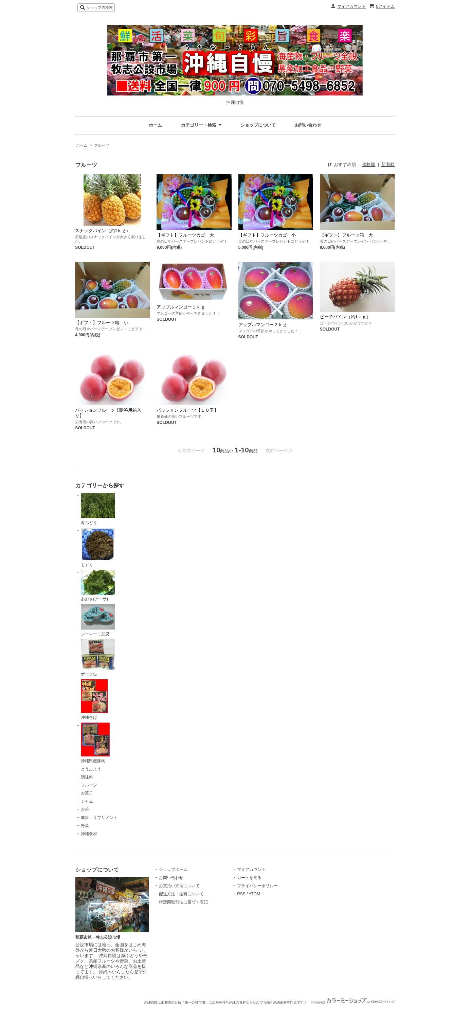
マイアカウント (351, 6)
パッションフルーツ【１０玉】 (187, 410)
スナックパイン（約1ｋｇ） (102, 230)
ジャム (87, 801)
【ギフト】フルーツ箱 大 (346, 235)
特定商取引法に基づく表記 (183, 902)
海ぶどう (98, 509)
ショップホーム (173, 869)
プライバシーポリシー (257, 885)
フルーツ (101, 145)
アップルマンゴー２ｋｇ (262, 324)
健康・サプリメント (99, 817)
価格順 (368, 164)
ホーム (155, 125)
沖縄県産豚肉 (95, 743)
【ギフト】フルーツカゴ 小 (267, 235)
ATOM (254, 894)
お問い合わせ (308, 125)
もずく (98, 547)
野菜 (85, 825)
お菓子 (87, 793)
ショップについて (258, 125)
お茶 (85, 809)
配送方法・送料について (181, 894)
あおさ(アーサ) (98, 586)
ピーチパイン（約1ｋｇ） (345, 316)
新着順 (388, 164)
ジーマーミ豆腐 (98, 620)
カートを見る (249, 877)
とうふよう (91, 769)
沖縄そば (94, 699)
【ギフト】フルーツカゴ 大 (185, 235)
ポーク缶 (98, 658)
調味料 (87, 777)
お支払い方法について (179, 885)
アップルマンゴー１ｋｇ (181, 307)
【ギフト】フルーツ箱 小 (101, 322)
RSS (241, 894)
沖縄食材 (89, 834)
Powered (353, 1002)
